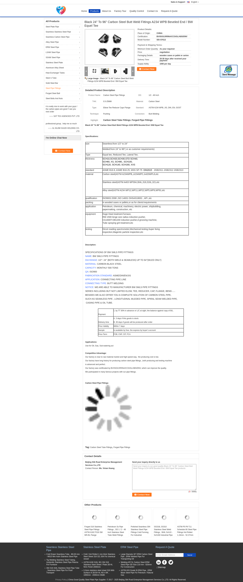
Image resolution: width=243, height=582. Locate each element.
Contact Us (152, 11)
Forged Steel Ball (53, 93)
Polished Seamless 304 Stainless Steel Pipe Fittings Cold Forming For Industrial (140, 531)
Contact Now (148, 69)
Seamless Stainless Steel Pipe (58, 32)
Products (94, 11)
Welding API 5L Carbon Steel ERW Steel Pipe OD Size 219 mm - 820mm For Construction (136, 564)
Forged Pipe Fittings (121, 447)
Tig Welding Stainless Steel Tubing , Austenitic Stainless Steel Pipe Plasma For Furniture (62, 562)
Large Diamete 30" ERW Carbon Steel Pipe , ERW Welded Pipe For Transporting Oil (136, 556)
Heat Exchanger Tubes (55, 73)
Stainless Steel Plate (54, 63)
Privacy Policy (61, 580)
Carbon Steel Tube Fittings (101, 447)
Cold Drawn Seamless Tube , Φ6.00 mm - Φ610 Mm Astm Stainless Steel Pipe (63, 555)
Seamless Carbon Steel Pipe (57, 37)
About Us (106, 11)
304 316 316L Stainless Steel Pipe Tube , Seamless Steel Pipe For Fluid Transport (62, 570)
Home (84, 11)
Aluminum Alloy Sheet (55, 68)
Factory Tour (120, 11)
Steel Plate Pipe (52, 27)
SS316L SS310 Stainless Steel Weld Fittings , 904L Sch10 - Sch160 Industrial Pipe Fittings (163, 532)
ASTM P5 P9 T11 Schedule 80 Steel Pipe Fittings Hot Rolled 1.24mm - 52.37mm (187, 531)
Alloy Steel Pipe (52, 42)
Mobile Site (161, 571)
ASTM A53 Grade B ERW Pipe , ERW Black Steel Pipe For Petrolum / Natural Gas (137, 572)
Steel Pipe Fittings (53, 88)
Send (189, 555)
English (195, 2)
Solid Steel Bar (52, 83)
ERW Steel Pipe (52, 47)
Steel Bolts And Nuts (54, 98)
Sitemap (162, 567)
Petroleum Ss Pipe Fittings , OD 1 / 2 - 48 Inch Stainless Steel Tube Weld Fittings (117, 531)
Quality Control (137, 11)
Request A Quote (169, 11)
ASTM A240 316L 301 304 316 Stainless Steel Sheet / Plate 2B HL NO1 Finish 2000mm (98, 564)
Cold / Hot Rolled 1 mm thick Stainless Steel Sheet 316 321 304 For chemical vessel (99, 556)
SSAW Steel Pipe (53, 57)
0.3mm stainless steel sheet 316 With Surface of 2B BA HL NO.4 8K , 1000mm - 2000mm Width (99, 572)
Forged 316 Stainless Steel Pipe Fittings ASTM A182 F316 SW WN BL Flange (93, 531)
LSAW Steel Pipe (53, 52)
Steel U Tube (51, 78)
